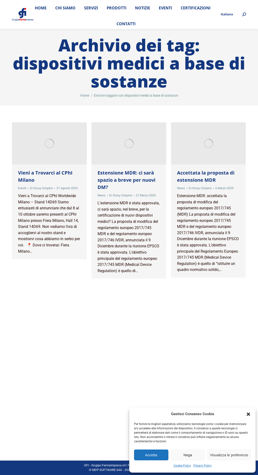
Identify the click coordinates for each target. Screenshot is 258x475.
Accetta (151, 455)
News (101, 195)
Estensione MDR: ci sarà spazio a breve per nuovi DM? (126, 179)
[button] (248, 414)
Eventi (22, 188)
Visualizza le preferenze (229, 455)
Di (41, 188)
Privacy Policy (202, 465)
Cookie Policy (182, 465)
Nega (188, 455)
